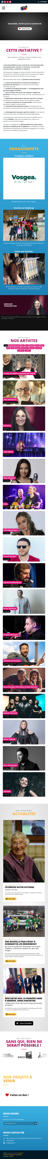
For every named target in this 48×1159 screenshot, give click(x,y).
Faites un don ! (16, 1095)
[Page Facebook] (2, 2)
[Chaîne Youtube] (7, 2)
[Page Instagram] (5, 2)
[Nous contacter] (10, 2)
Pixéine (11, 1156)
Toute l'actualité (24, 1023)
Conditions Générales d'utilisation (12, 1154)
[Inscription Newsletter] (20, 1123)
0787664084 (42, 2)
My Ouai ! (20, 1153)
